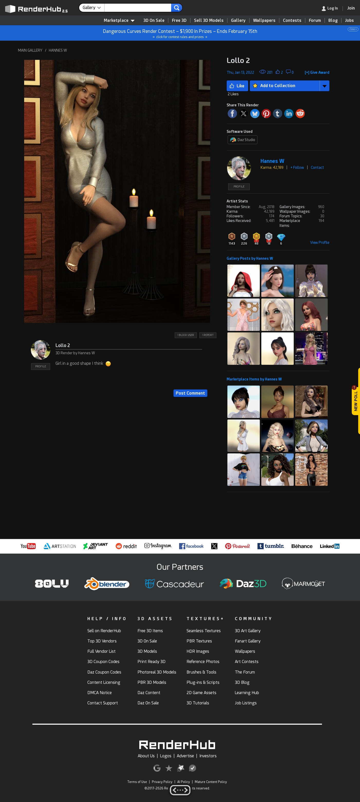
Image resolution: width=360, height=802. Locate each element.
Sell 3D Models (209, 20)
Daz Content (148, 692)
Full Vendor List (101, 651)
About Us (146, 755)
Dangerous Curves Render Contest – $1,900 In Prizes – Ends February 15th (180, 33)
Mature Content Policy (211, 782)
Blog (333, 20)
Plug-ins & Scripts (203, 682)
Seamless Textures (204, 630)
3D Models (147, 651)
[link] (332, 8)
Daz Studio (242, 140)
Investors (208, 755)
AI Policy (183, 782)
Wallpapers (264, 20)
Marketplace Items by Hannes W (254, 379)
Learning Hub (247, 692)
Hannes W (272, 161)
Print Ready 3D (151, 661)
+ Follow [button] (297, 167)
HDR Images (198, 651)
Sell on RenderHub (104, 630)
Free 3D (179, 20)
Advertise (185, 755)
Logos (165, 755)
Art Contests (247, 661)
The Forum (245, 672)
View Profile (319, 242)
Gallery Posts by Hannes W (250, 258)
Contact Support (102, 703)
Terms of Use (137, 782)
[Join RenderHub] (351, 8)
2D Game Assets (201, 692)
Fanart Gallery (248, 641)
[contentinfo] (94, 8)
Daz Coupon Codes (104, 672)
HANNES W (58, 50)
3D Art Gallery (248, 630)
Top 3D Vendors (102, 641)
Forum (315, 20)
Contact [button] (317, 167)
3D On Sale (153, 20)
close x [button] (353, 29)
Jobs (349, 20)
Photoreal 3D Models (156, 672)
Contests (292, 20)
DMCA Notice (99, 692)
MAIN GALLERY (30, 50)
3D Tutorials (198, 703)
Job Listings (246, 703)
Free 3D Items (150, 630)
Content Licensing (103, 682)
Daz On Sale (148, 703)
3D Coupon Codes (103, 661)
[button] (117, 191)
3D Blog (242, 682)
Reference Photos (203, 661)
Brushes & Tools (201, 672)
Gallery (238, 20)
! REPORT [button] (208, 335)
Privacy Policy (162, 782)
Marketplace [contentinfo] (119, 20)
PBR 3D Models (151, 682)
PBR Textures (199, 641)
